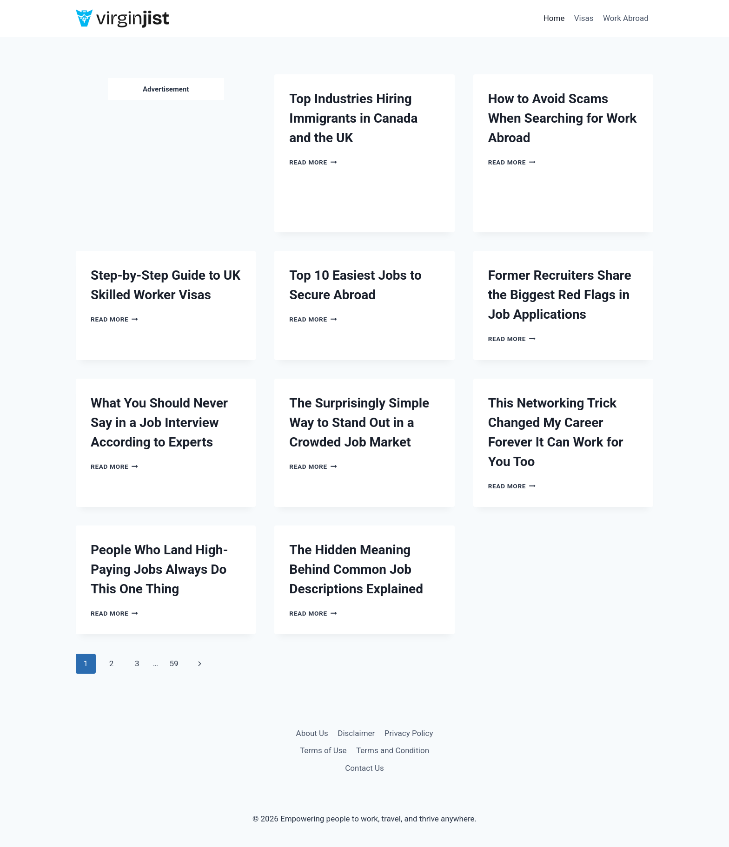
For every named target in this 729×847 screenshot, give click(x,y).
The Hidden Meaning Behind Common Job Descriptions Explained (356, 569)
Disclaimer (356, 733)
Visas (584, 18)
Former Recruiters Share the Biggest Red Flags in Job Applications (559, 295)
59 (173, 663)
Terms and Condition (392, 750)
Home (554, 18)
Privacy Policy (408, 733)
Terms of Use (323, 750)
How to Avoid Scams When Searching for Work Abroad (562, 118)
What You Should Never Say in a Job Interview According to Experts (159, 422)
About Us (312, 733)
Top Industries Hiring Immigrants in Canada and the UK (353, 118)
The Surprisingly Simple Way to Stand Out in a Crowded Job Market (359, 422)
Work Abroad (626, 18)
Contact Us (364, 768)
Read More (313, 162)
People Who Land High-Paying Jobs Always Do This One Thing (159, 569)
